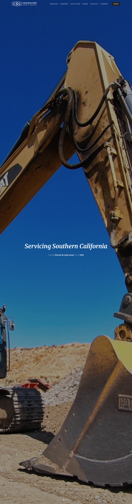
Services (54, 4)
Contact (94, 4)
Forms (85, 4)
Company (64, 4)
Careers (104, 4)
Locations (75, 4)
